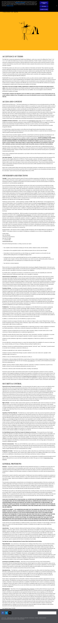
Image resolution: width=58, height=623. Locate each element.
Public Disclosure (31, 617)
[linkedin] (6, 612)
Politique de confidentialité (24, 617)
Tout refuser (44, 6)
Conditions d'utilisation (42, 617)
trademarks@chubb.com (7, 241)
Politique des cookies (10, 617)
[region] (29, 6)
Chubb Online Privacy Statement (24, 214)
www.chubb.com (42, 203)
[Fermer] (56, 6)
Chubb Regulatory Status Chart (34, 120)
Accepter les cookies (44, 9)
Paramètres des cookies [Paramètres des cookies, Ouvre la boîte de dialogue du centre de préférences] (44, 3)
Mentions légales (17, 617)
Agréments (36, 617)
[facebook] (2, 612)
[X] (9, 612)
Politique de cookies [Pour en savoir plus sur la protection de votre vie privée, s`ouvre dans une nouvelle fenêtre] (10, 5)
